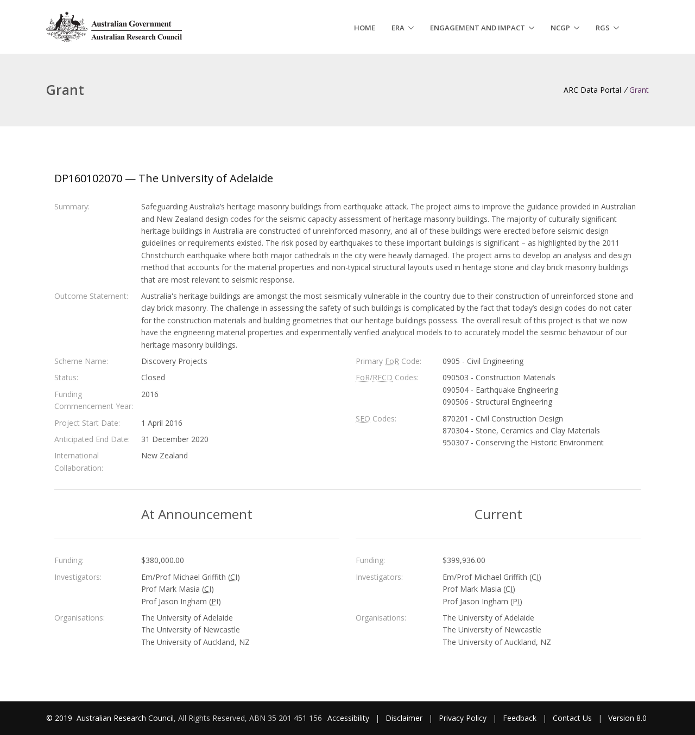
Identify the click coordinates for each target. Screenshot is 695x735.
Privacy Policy (462, 718)
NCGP (560, 28)
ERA (398, 28)
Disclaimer (404, 718)
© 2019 (60, 718)
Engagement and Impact (477, 28)
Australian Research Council (125, 718)
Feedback (519, 718)
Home (364, 28)
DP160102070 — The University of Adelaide (163, 178)
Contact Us (572, 718)
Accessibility (348, 718)
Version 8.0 (627, 718)
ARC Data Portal (592, 90)
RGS (603, 28)
